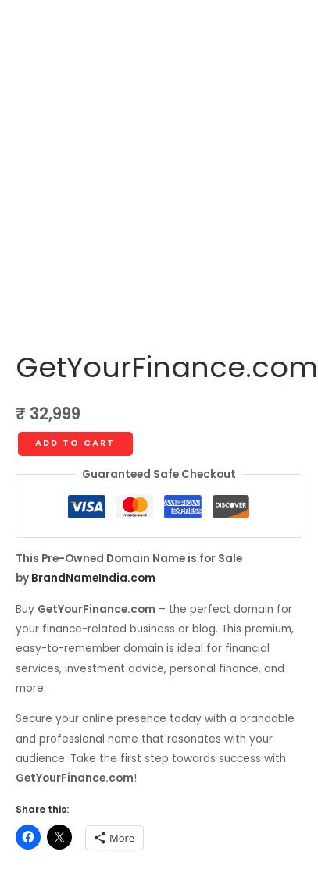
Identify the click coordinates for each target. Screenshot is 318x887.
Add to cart (75, 443)
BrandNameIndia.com (93, 578)
